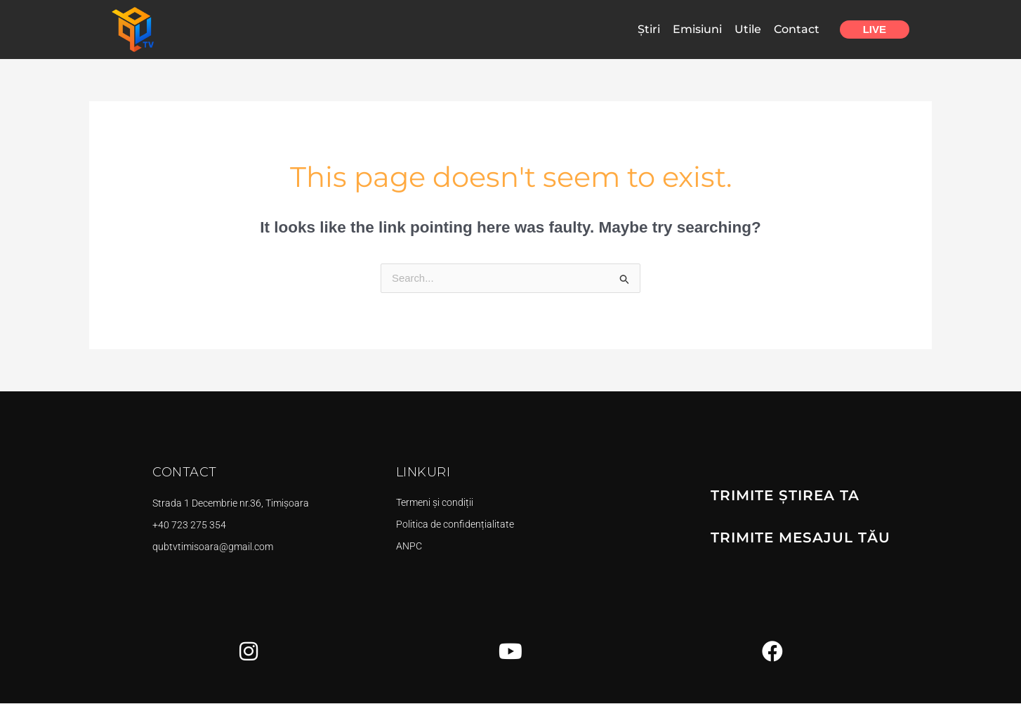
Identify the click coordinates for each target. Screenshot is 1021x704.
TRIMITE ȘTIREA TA (785, 496)
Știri (649, 29)
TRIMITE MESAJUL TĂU (800, 538)
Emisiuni (697, 29)
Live (874, 29)
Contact (796, 29)
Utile (748, 29)
